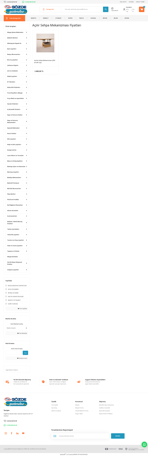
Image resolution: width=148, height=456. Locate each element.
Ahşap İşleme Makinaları (15, 32)
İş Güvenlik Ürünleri (13, 109)
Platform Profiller (13, 199)
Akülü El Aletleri (12, 38)
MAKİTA (33, 18)
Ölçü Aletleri (11, 194)
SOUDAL (93, 18)
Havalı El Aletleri (12, 104)
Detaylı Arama (22, 358)
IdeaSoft (63, 454)
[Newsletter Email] (80, 436)
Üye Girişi (54, 408)
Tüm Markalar (22, 333)
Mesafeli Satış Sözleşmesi (106, 405)
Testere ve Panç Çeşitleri (15, 240)
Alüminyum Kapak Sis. (14, 43)
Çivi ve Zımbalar (12, 71)
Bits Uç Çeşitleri (12, 60)
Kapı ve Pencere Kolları (15, 115)
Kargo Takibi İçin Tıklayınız (11, 370)
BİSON (105, 18)
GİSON (127, 18)
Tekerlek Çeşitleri (13, 235)
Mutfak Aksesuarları (14, 188)
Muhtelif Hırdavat (13, 183)
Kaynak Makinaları (13, 128)
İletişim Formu (79, 408)
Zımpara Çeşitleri (13, 270)
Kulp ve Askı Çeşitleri (14, 144)
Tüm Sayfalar (22, 308)
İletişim (77, 405)
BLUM (116, 18)
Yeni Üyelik (54, 405)
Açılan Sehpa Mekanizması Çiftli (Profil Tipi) (44, 61)
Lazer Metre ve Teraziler (15, 155)
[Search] (84, 9)
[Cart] (141, 9)
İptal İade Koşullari (104, 411)
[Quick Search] (13, 353)
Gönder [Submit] (117, 436)
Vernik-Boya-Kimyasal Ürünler (14, 263)
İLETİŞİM (131, 2)
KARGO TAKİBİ (140, 2)
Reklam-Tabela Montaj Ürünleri (14, 223)
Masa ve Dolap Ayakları (15, 161)
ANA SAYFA (123, 2)
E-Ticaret (69, 454)
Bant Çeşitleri (11, 49)
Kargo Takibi (79, 414)
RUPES (70, 18)
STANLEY (58, 18)
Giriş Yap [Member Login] (127, 10)
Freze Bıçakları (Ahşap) (14, 93)
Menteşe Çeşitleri (13, 172)
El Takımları (11, 82)
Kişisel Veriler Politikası (105, 414)
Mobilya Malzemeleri (14, 177)
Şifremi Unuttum (56, 411)
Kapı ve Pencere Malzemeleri (12, 121)
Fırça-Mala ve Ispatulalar (15, 98)
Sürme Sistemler (12, 210)
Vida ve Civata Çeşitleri (15, 246)
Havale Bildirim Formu (81, 411)
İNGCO (81, 18)
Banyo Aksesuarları (13, 54)
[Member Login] (124, 9)
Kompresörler (11, 150)
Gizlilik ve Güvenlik (104, 408)
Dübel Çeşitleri (12, 76)
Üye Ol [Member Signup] (133, 10)
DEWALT (46, 18)
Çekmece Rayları (12, 65)
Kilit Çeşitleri (11, 139)
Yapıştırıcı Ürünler (13, 251)
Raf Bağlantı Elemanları (15, 205)
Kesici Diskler (11, 133)
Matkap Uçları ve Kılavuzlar (16, 166)
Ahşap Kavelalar (12, 257)
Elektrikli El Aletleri (13, 87)
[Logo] (16, 9)
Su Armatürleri (12, 216)
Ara (25, 353)
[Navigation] (14, 18)
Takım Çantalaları (13, 229)
